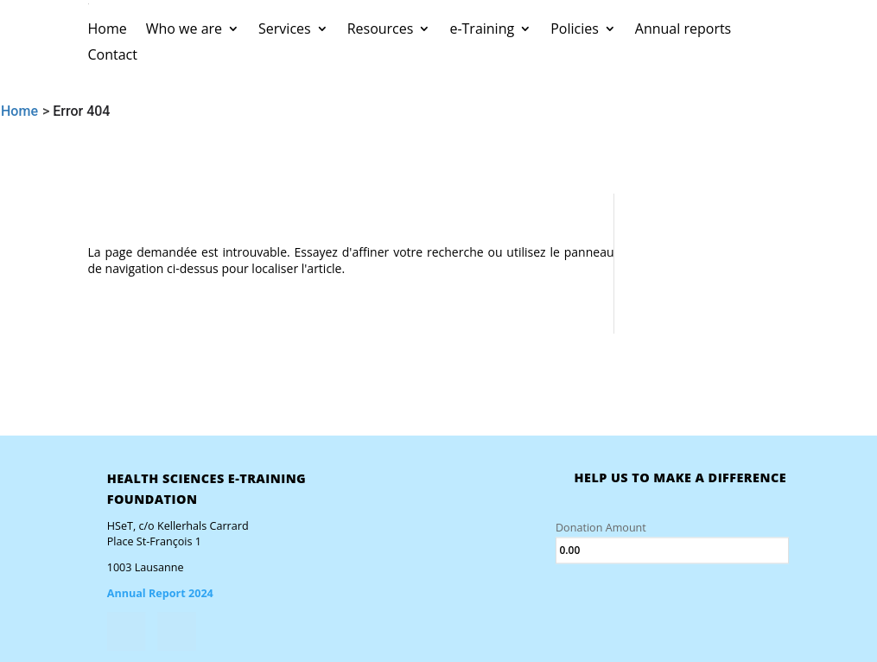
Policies (574, 30)
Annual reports (683, 30)
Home (107, 30)
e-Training (481, 30)
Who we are (184, 30)
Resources (380, 30)
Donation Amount (601, 527)
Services (284, 30)
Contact (112, 56)
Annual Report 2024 (160, 593)
